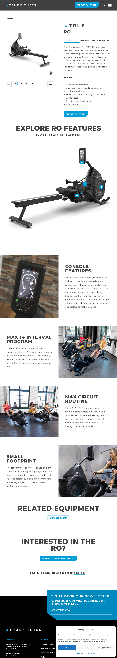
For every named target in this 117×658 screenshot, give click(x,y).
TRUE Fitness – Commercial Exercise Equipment (21, 5)
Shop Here (79, 572)
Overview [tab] (72, 40)
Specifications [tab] (87, 40)
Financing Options (49, 653)
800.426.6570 (11, 655)
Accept (67, 648)
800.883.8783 (11, 648)
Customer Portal (48, 645)
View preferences (104, 648)
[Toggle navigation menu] (110, 5)
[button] (112, 630)
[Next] (50, 84)
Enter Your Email (61, 610)
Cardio (10, 18)
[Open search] (104, 5)
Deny (86, 648)
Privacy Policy (90, 653)
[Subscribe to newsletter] (109, 610)
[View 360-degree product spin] (51, 73)
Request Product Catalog (52, 649)
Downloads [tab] (103, 40)
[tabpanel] (87, 78)
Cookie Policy (80, 653)
